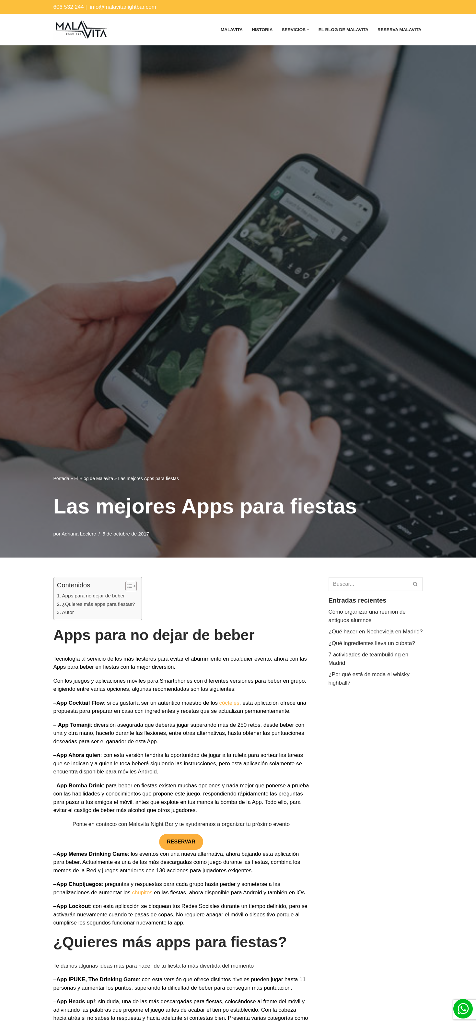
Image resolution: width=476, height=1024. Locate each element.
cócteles (230, 703)
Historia (261, 29)
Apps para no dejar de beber (93, 595)
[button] (308, 30)
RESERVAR (181, 842)
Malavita (231, 29)
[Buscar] (368, 584)
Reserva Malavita (399, 29)
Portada (61, 478)
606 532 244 (68, 7)
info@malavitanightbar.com (123, 7)
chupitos (142, 892)
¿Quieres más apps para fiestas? (98, 604)
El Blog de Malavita (343, 29)
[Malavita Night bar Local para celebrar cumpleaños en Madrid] (81, 30)
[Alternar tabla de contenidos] (128, 586)
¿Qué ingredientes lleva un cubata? (372, 651)
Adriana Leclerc (79, 533)
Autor (68, 612)
